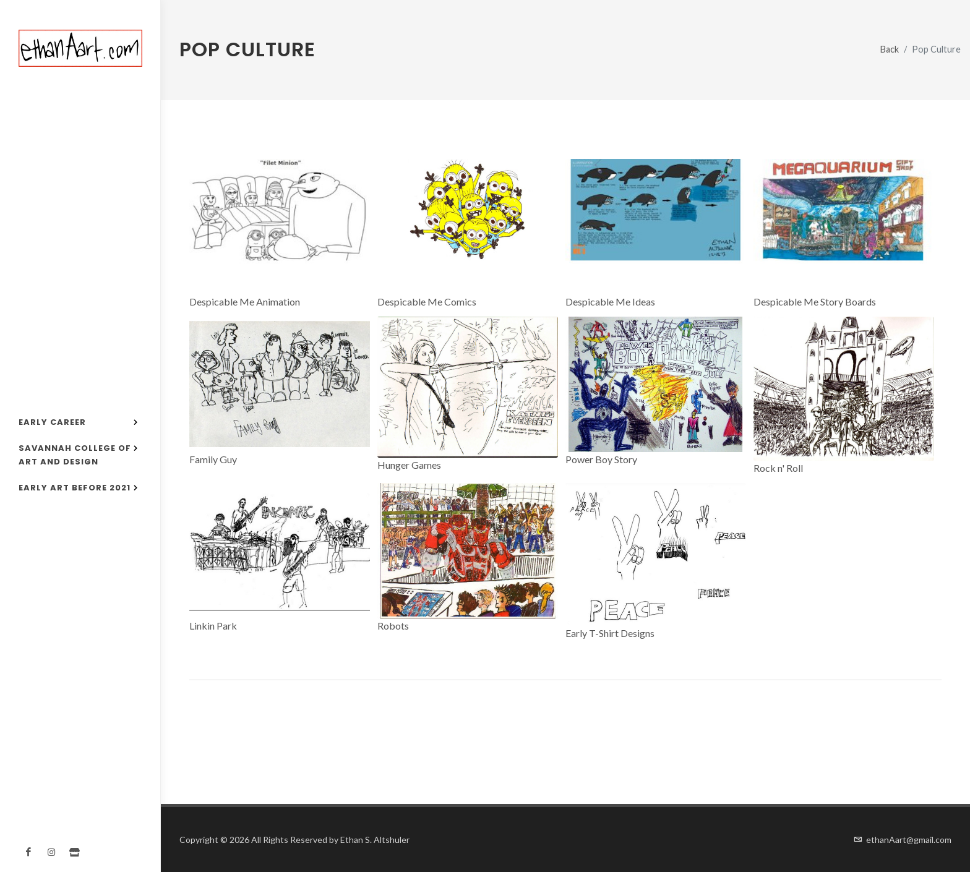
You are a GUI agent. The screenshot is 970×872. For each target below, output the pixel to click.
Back (889, 49)
